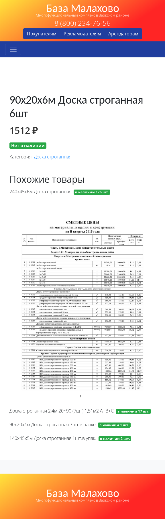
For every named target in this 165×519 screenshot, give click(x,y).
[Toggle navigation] (13, 49)
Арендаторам (123, 34)
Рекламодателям (82, 34)
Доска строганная (52, 157)
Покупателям (41, 34)
